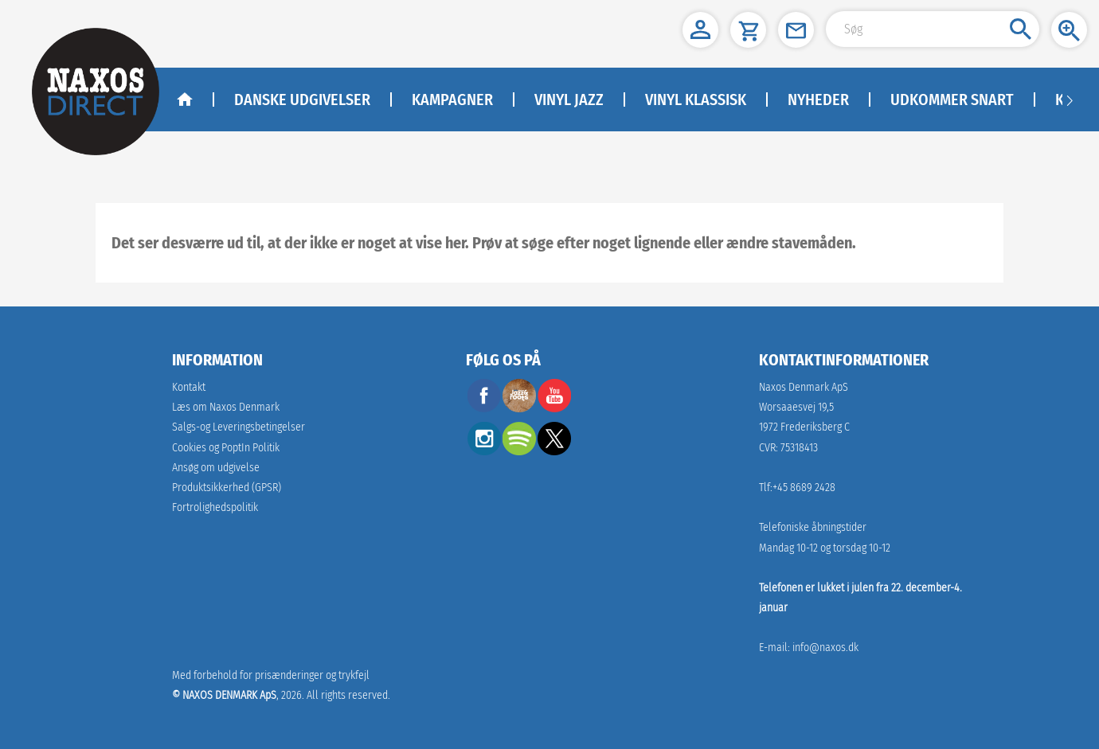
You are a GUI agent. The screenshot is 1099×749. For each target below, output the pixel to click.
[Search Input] (932, 29)
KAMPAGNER (452, 99)
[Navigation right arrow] (1069, 99)
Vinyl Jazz (569, 99)
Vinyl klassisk (695, 99)
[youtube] (554, 407)
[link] (226, 487)
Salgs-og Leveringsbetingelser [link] (238, 427)
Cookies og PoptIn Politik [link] (226, 447)
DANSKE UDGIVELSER (302, 99)
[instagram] (484, 450)
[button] (700, 30)
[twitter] (554, 450)
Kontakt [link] (188, 387)
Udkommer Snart (952, 99)
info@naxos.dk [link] (825, 647)
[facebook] (484, 407)
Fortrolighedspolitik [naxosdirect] (215, 507)
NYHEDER (818, 99)
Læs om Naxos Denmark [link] (226, 407)
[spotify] (519, 450)
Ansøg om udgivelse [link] (216, 467)
